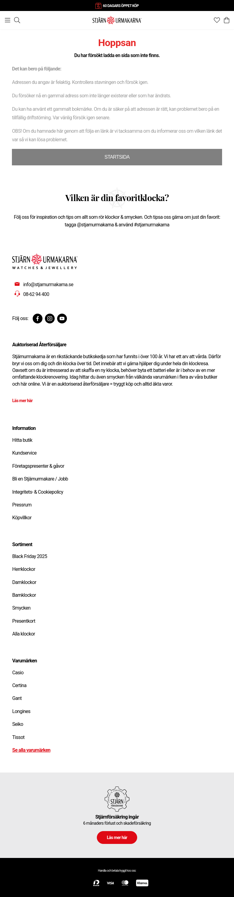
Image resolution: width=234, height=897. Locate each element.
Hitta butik (22, 440)
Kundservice (24, 453)
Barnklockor (24, 595)
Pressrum (21, 505)
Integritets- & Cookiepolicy (37, 492)
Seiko (17, 724)
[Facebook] (37, 318)
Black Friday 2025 (29, 556)
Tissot (18, 737)
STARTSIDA (117, 157)
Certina (19, 685)
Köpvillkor (21, 518)
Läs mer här (22, 400)
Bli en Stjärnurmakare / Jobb (40, 479)
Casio (18, 672)
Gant (17, 698)
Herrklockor (23, 569)
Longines (21, 711)
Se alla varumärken (31, 750)
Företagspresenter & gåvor (38, 466)
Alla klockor (23, 634)
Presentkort (23, 621)
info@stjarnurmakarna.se (48, 284)
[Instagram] (50, 318)
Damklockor (24, 582)
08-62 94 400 (36, 294)
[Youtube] (62, 318)
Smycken (21, 608)
